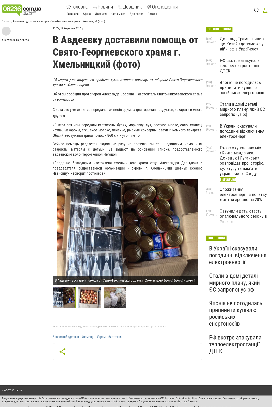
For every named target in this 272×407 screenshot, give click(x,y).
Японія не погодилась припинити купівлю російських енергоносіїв (242, 87)
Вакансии (73, 14)
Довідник (130, 7)
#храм (101, 337)
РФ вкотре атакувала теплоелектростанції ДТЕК (239, 65)
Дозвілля (101, 14)
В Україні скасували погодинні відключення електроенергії (242, 131)
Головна (77, 7)
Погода (152, 14)
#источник (115, 337)
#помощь (87, 337)
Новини (103, 7)
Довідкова (136, 14)
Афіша (87, 14)
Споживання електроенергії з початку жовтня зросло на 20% (243, 194)
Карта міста (118, 14)
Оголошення (162, 7)
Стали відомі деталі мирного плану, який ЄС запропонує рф (242, 109)
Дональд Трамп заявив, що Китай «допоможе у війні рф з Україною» (242, 44)
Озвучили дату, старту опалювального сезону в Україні (243, 216)
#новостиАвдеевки (66, 337)
